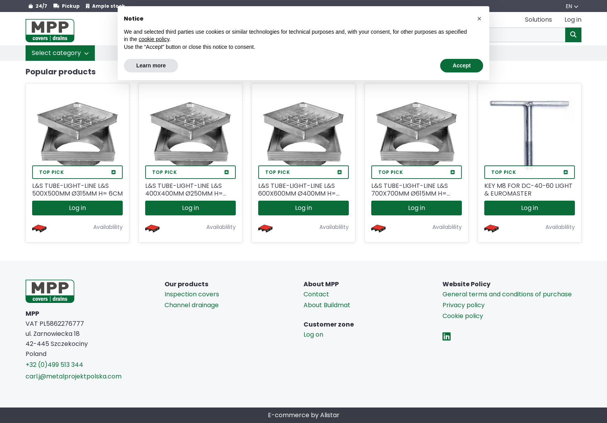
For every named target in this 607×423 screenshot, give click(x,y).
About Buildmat (327, 305)
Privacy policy (463, 305)
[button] (60, 53)
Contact (316, 294)
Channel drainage (192, 305)
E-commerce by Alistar (304, 415)
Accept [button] (462, 65)
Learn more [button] (151, 65)
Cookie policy (462, 315)
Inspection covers (192, 294)
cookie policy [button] (154, 39)
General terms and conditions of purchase (507, 294)
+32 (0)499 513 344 (54, 364)
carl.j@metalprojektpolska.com (74, 376)
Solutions (538, 19)
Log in (77, 207)
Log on (313, 334)
